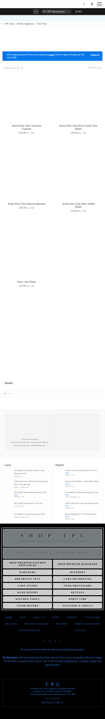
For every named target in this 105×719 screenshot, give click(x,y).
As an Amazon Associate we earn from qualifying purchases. (52, 649)
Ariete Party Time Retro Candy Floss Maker (78, 127)
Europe (51, 55)
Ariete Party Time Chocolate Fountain (27, 127)
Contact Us (95, 55)
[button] (92, 4)
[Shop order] (13, 68)
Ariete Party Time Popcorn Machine (26, 203)
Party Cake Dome (26, 281)
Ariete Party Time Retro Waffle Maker (78, 205)
